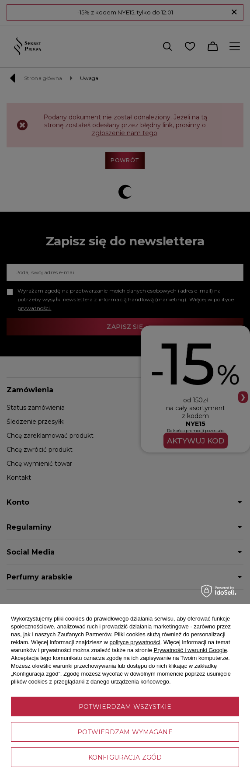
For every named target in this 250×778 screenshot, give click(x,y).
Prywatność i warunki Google (190, 650)
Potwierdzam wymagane (124, 732)
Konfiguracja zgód (125, 757)
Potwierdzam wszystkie (125, 707)
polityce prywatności (134, 642)
